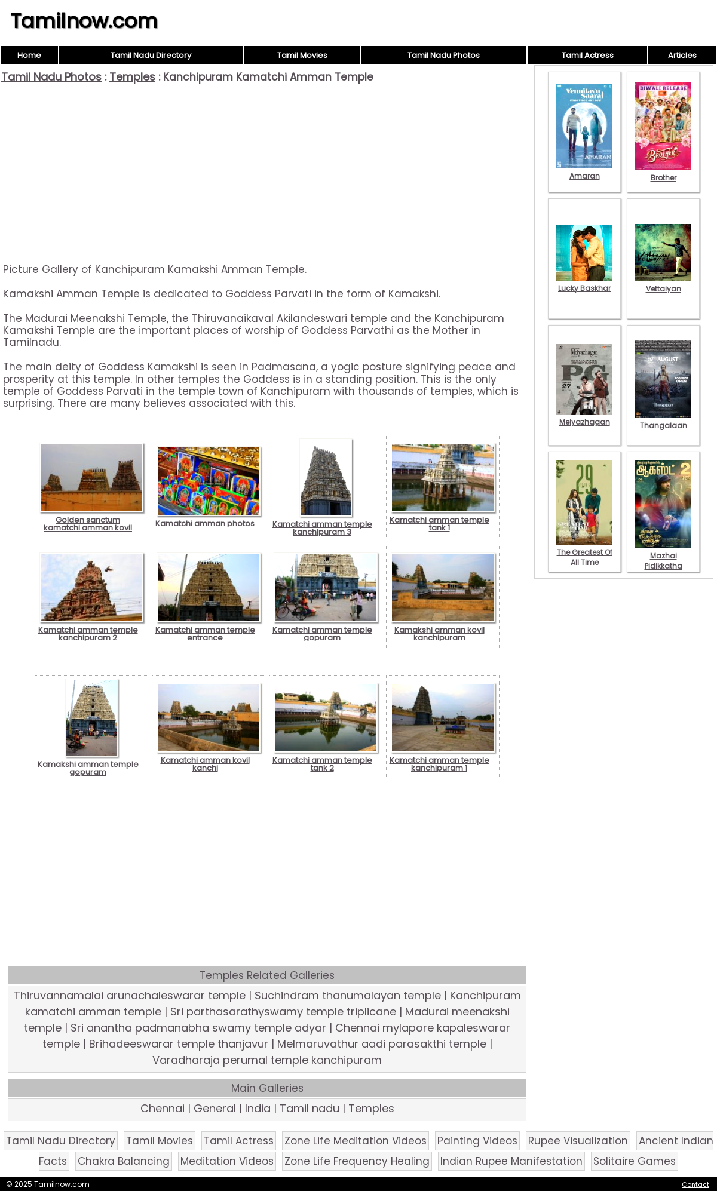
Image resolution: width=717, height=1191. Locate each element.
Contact (695, 1184)
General (215, 1108)
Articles (682, 55)
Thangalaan (663, 420)
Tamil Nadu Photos (443, 55)
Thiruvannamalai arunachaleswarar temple (130, 995)
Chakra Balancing (124, 1161)
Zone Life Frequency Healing (357, 1161)
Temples (132, 76)
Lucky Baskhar (584, 283)
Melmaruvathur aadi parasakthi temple (381, 1043)
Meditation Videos (227, 1161)
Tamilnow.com (84, 21)
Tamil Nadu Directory (151, 55)
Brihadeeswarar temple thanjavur (178, 1043)
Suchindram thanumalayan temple (348, 995)
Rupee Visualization (578, 1141)
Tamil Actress (588, 55)
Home (29, 55)
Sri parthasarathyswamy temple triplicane (283, 1011)
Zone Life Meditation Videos (355, 1141)
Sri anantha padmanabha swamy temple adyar (198, 1027)
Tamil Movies (302, 55)
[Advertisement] (267, 173)
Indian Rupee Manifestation (511, 1161)
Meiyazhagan (584, 417)
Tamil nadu (309, 1108)
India (258, 1108)
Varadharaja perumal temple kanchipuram (267, 1059)
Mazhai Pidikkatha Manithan (663, 561)
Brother (663, 172)
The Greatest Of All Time (584, 552)
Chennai (162, 1108)
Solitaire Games (634, 1161)
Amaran (584, 171)
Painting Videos (477, 1141)
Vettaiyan (663, 284)
